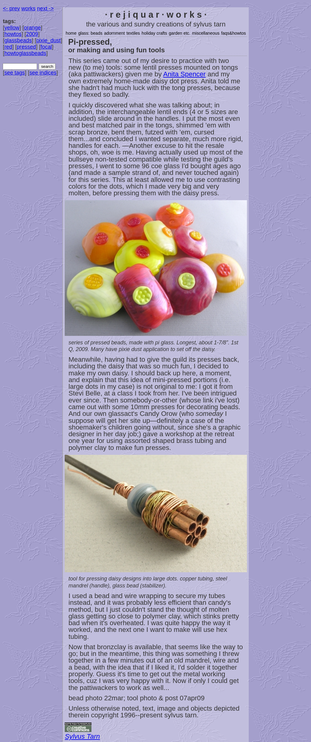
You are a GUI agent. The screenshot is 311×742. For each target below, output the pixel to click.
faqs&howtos (233, 33)
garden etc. (179, 33)
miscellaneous (205, 33)
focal (46, 47)
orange (32, 28)
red (8, 47)
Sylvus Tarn (82, 736)
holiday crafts (154, 33)
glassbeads (18, 40)
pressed (26, 47)
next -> (45, 8)
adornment (114, 33)
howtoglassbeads (25, 53)
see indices (42, 73)
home (71, 33)
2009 (32, 34)
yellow (11, 28)
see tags (14, 73)
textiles (133, 33)
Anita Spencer (184, 74)
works (28, 8)
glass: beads (90, 33)
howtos (13, 34)
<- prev (11, 8)
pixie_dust (48, 40)
